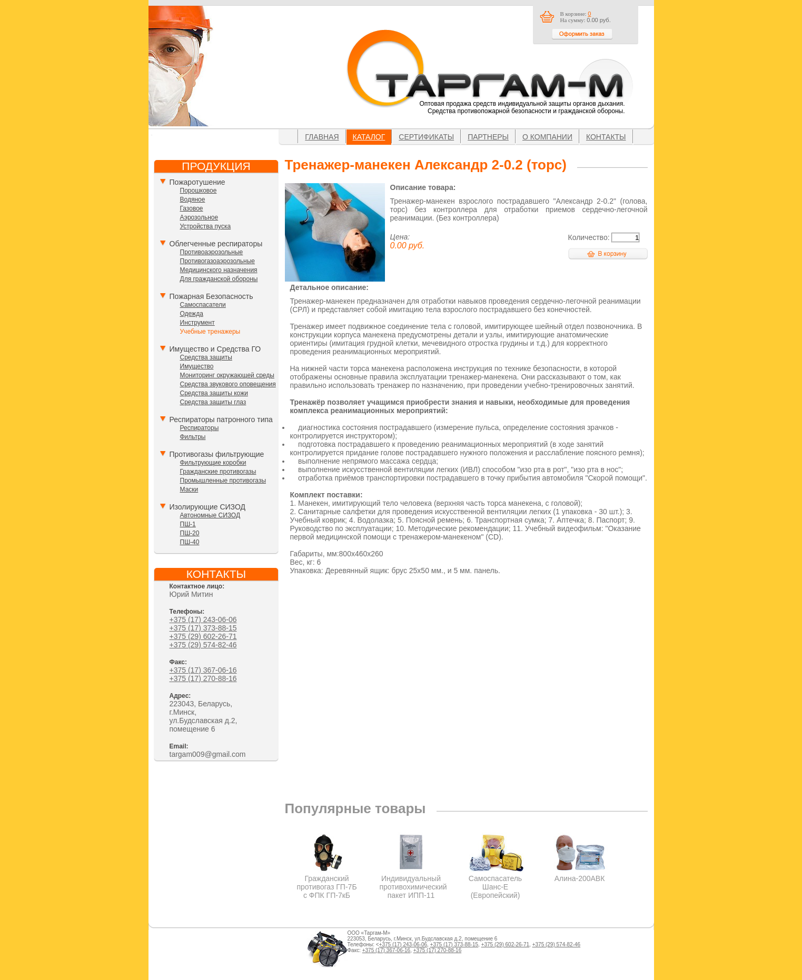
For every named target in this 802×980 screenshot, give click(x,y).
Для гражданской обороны (219, 279)
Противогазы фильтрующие (217, 454)
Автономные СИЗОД (210, 515)
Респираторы (199, 428)
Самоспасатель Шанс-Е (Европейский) (495, 882)
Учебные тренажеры (210, 331)
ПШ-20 (190, 533)
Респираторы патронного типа (221, 419)
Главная (322, 137)
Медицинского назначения (219, 270)
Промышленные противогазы (223, 480)
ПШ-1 (188, 524)
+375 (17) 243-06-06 (203, 619)
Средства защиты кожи (214, 393)
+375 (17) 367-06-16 (203, 670)
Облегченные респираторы (216, 243)
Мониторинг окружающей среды (227, 375)
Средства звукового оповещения (228, 384)
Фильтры (193, 437)
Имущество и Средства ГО (215, 349)
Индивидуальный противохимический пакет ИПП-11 (413, 882)
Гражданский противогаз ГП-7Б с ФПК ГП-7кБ (326, 882)
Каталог (369, 137)
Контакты (606, 137)
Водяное (192, 199)
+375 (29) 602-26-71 (203, 636)
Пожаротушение (197, 182)
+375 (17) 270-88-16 (203, 678)
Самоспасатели (203, 304)
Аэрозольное (199, 217)
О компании (547, 137)
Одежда (191, 313)
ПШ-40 (190, 542)
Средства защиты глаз (213, 402)
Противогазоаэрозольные (217, 261)
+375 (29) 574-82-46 (203, 645)
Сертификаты (426, 137)
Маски (189, 489)
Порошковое (198, 190)
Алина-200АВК (579, 874)
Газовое (191, 208)
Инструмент (197, 322)
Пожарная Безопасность (211, 296)
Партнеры (488, 137)
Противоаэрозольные (211, 252)
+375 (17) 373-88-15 (203, 628)
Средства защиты (206, 357)
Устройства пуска (205, 226)
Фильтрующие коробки (213, 462)
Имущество (197, 366)
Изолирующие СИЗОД (207, 507)
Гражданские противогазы (218, 471)
